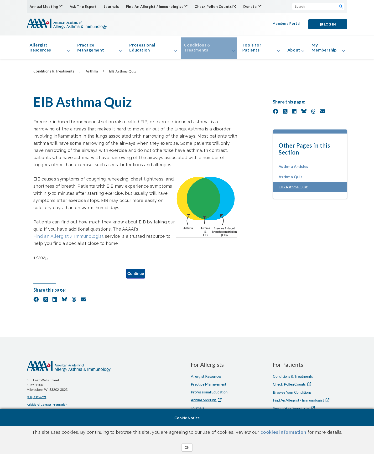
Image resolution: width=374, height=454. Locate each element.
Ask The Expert (81, 7)
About (292, 51)
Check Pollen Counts (208, 6)
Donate (244, 6)
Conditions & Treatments (197, 48)
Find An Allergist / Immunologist (151, 6)
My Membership (325, 48)
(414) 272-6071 (36, 399)
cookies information (283, 432)
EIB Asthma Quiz (307, 188)
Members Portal (287, 24)
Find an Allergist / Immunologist (68, 238)
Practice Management (92, 48)
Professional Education (143, 48)
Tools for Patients (250, 48)
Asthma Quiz (290, 178)
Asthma (92, 73)
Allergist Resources (41, 48)
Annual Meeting (43, 6)
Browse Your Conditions (292, 394)
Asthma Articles (293, 168)
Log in (328, 24)
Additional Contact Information (47, 406)
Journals (109, 7)
